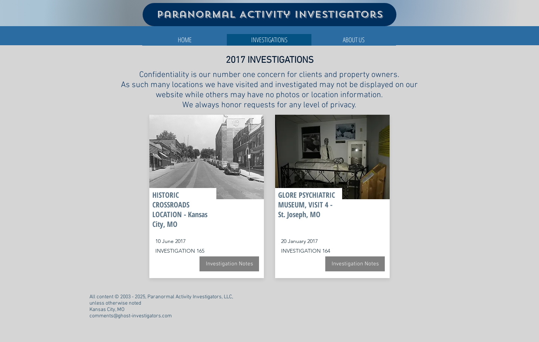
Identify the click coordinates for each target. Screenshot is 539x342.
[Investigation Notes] (229, 263)
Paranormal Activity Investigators (269, 14)
